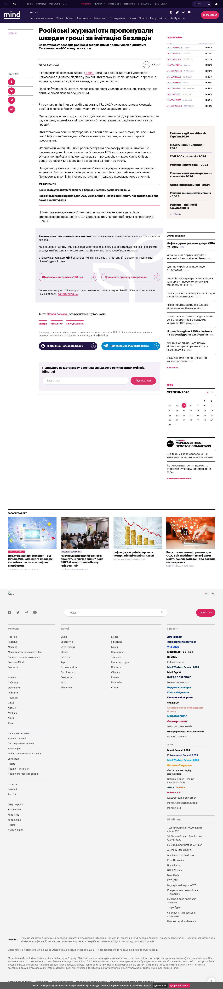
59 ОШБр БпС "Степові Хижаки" (184, 853)
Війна (59, 18)
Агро (63, 670)
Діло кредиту (174, 644)
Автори (12, 802)
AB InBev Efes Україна (179, 858)
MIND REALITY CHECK (180, 660)
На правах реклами (18, 741)
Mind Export (174, 680)
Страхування (117, 18)
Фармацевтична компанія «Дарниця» (181, 922)
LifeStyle (174, 18)
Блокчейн (116, 690)
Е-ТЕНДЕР (172, 888)
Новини (29, 4)
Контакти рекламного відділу (24, 665)
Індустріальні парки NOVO (182, 893)
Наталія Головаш (57, 314)
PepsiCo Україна (176, 868)
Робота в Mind (16, 670)
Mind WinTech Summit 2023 (183, 768)
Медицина (66, 695)
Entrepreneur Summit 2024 (182, 763)
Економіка (66, 685)
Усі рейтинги (175, 222)
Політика (116, 675)
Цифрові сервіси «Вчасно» (181, 929)
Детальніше (160, 985)
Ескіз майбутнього (178, 700)
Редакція (12, 649)
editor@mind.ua (68, 294)
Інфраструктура (120, 670)
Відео (11, 711)
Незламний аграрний (179, 773)
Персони (12, 792)
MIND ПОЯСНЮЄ (177, 724)
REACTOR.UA (193, 4)
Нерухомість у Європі (179, 695)
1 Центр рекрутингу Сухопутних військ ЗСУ (184, 837)
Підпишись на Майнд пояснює (131, 345)
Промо (11, 771)
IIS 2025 (172, 665)
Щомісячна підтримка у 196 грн (69, 277)
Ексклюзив (13, 766)
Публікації (41, 4)
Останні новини (176, 243)
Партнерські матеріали (21, 751)
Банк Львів (173, 883)
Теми (10, 731)
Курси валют (15, 817)
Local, (89, 72)
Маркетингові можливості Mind (25, 660)
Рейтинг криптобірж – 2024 (189, 172)
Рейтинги (13, 700)
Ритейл (115, 685)
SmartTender (174, 873)
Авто (63, 690)
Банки (132, 18)
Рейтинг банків (175, 670)
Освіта (143, 18)
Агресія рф (57, 324)
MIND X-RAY (174, 800)
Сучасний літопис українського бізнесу (185, 717)
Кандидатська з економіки (181, 805)
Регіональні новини (41, 18)
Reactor (12, 832)
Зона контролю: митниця (181, 649)
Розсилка (13, 675)
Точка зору (14, 756)
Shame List (173, 710)
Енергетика (84, 18)
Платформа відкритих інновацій (185, 739)
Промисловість (69, 675)
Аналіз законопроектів (179, 734)
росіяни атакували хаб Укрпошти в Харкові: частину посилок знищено (84, 190)
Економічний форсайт (180, 705)
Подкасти (67, 4)
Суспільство (67, 680)
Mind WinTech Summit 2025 (183, 675)
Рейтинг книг (174, 815)
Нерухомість (158, 18)
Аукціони (90, 4)
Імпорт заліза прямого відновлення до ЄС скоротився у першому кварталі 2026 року (190, 327)
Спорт (114, 695)
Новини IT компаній (18, 776)
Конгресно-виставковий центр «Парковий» (183, 900)
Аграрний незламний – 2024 (190, 192)
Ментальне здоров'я (178, 690)
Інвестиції (100, 18)
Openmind (54, 4)
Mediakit (12, 655)
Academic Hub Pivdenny (180, 863)
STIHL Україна (175, 878)
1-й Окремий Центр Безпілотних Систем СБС (184, 846)
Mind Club (119, 4)
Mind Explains (16, 559)
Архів (100, 4)
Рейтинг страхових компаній (182, 810)
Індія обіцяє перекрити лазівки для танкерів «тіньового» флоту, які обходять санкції (190, 289)
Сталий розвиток (177, 729)
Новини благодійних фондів (23, 781)
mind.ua (124, 957)
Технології (116, 665)
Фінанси (115, 680)
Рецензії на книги (176, 744)
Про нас (12, 644)
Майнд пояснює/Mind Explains (24, 761)
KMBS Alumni (177, 4)
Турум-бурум (174, 915)
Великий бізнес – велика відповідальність (180, 788)
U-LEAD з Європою (179, 685)
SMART (176, 795)
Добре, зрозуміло (179, 985)
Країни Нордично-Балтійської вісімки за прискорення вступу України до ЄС (187, 354)
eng (37, 12)
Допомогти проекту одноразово (131, 277)
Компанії (12, 797)
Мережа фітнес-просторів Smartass (181, 908)
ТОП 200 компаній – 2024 (188, 164)
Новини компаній (71, 559)
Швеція (43, 324)
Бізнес (70, 18)
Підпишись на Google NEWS (68, 345)
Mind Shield (14, 827)
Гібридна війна (75, 324)
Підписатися (210, 15)
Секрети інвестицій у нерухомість (179, 780)
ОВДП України (174, 45)
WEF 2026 (173, 655)
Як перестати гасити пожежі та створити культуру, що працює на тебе (189, 476)
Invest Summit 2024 (178, 758)
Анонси (79, 4)
